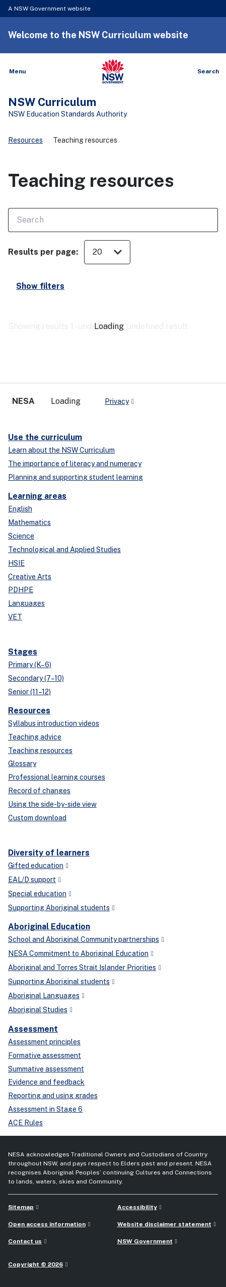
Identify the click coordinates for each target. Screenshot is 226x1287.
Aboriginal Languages (44, 996)
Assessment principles (44, 1042)
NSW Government (145, 1241)
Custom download (37, 818)
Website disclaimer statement (164, 1224)
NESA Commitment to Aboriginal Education (78, 953)
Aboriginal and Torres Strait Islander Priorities (82, 967)
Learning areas (37, 496)
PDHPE (20, 590)
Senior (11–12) (29, 692)
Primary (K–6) (29, 665)
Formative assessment (44, 1055)
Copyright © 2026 (35, 1264)
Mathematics (29, 522)
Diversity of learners (49, 852)
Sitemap (21, 1207)
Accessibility (137, 1207)
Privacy (117, 401)
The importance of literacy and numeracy (74, 464)
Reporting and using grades (53, 1096)
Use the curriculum (45, 437)
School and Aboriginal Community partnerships (83, 939)
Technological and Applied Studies (64, 550)
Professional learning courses (56, 777)
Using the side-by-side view (52, 804)
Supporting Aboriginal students (59, 908)
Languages (26, 603)
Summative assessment (46, 1069)
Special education (37, 894)
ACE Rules (25, 1123)
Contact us (25, 1241)
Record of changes (39, 791)
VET (15, 617)
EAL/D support (32, 880)
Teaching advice (34, 737)
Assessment (33, 1029)
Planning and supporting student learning (75, 477)
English (20, 509)
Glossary (22, 764)
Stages (22, 652)
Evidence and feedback (46, 1082)
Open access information (47, 1224)
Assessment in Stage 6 (45, 1109)
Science (21, 536)
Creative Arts (29, 577)
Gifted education (35, 866)
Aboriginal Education (49, 926)
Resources (25, 140)
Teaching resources (40, 750)
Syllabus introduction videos (53, 723)
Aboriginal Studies (37, 1010)
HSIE (16, 563)
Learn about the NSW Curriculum (61, 450)
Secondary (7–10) (36, 678)
